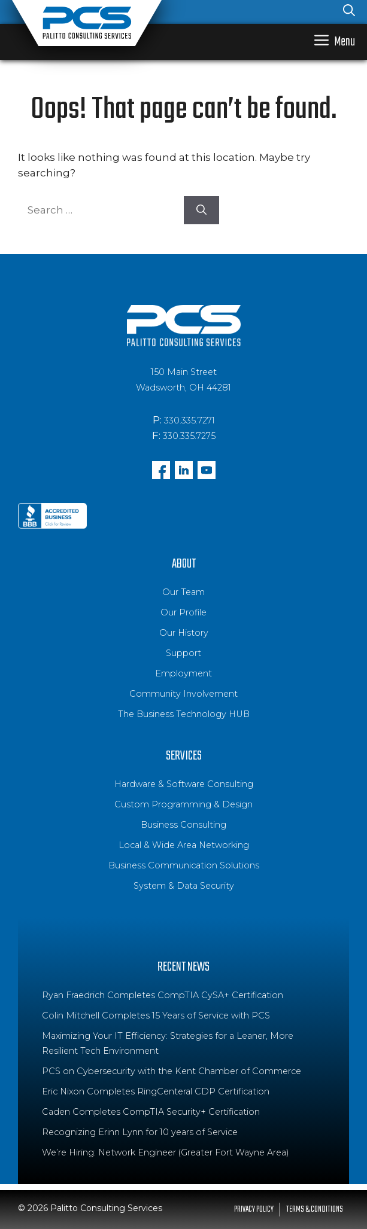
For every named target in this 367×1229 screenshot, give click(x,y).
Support (183, 653)
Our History (183, 632)
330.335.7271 (189, 420)
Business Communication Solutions (183, 865)
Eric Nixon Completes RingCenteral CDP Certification (155, 1091)
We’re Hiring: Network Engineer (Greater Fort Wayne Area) (165, 1152)
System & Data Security (184, 885)
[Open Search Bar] (349, 12)
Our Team (183, 592)
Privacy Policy (254, 1209)
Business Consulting (183, 824)
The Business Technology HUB (184, 714)
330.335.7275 (189, 436)
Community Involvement (183, 693)
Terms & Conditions (314, 1209)
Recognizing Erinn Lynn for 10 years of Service (140, 1132)
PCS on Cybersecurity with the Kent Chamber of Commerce (171, 1071)
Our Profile (183, 612)
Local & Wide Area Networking (184, 845)
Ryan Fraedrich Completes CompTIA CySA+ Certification (162, 995)
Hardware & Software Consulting (183, 784)
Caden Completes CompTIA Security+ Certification (151, 1111)
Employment (183, 673)
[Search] (201, 210)
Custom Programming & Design (183, 804)
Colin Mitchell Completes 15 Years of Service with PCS (156, 1015)
